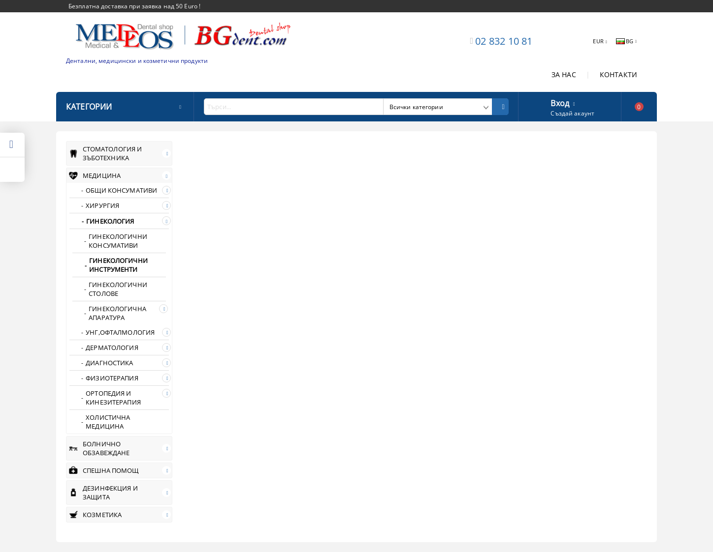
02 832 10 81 (503, 41)
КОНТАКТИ (618, 74)
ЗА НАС (563, 74)
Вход (560, 102)
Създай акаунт (572, 113)
